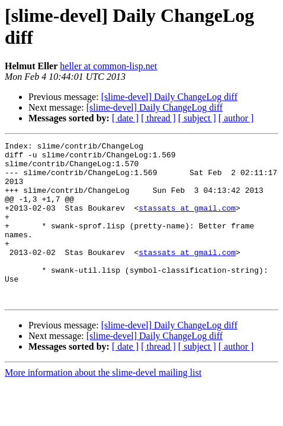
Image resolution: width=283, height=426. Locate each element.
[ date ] (125, 118)
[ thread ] (158, 118)
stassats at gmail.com (187, 222)
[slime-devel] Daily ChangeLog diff (169, 97)
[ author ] (236, 118)
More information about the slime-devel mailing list (103, 404)
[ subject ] (197, 118)
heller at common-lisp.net (108, 66)
